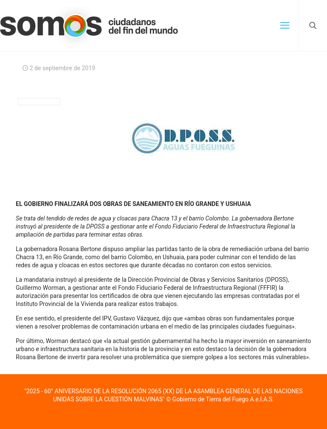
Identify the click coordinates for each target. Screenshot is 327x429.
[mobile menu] (285, 25)
